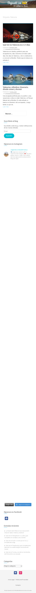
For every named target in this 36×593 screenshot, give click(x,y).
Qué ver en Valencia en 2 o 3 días (16, 45)
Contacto (18, 585)
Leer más (6, 62)
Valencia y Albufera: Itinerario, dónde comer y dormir (15, 88)
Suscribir (9, 136)
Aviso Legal (11, 579)
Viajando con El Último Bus (12, 49)
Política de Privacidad (22, 579)
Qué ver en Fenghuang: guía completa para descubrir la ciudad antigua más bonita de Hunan (17, 547)
